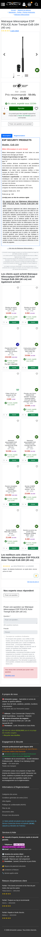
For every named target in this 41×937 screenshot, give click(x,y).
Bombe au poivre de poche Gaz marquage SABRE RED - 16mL (30, 532)
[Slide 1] (14, 75)
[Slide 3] (22, 75)
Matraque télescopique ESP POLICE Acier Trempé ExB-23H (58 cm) (30, 444)
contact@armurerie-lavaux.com (20, 849)
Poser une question (11, 595)
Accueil (13, 10)
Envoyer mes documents (10, 815)
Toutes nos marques (9, 766)
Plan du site (6, 808)
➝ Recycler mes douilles (11, 735)
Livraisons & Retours (11, 870)
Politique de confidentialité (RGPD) (14, 805)
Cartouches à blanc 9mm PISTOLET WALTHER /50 (30, 349)
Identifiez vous (10, 675)
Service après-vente (11, 873)
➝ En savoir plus (13, 763)
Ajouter (21, 108)
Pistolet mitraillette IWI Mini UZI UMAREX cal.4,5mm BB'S (11, 488)
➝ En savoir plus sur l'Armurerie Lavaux (16, 709)
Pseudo (6, 628)
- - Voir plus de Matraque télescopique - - (20, 248)
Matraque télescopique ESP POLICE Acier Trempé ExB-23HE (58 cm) (11, 444)
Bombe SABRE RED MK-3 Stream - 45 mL (11, 531)
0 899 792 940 (19, 844)
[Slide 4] (26, 75)
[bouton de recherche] (36, 4)
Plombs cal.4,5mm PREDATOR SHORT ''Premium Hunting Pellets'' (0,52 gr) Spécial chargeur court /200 (30, 397)
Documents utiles (8, 812)
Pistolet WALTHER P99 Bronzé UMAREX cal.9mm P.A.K (11, 350)
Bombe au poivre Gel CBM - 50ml (30, 308)
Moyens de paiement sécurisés (15, 866)
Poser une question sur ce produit (20, 124)
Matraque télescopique (21, 14)
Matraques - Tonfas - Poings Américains (22, 12)
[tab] (6, 136)
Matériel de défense (24, 10)
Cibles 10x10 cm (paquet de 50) (11, 394)
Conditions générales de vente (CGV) (15, 798)
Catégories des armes (9, 794)
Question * (7, 616)
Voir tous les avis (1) (33, 582)
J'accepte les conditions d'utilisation (17, 636)
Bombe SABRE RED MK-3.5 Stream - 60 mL (30, 487)
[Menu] (3, 4)
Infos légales (6, 801)
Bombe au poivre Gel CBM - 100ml (11, 308)
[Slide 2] (18, 75)
